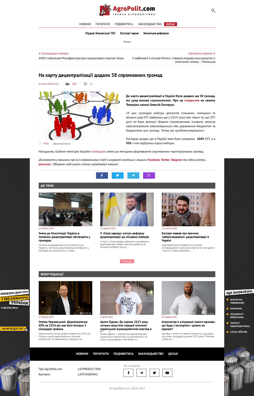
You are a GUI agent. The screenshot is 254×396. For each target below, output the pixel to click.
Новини (85, 24)
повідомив (191, 100)
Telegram (176, 160)
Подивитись (124, 24)
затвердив (98, 151)
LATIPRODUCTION (89, 369)
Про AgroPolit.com (50, 369)
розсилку (45, 164)
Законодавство (150, 24)
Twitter (165, 160)
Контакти (44, 374)
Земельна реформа (156, 33)
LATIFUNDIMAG (88, 374)
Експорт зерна (129, 33)
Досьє (170, 24)
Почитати (103, 24)
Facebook (153, 160)
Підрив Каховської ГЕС (100, 33)
